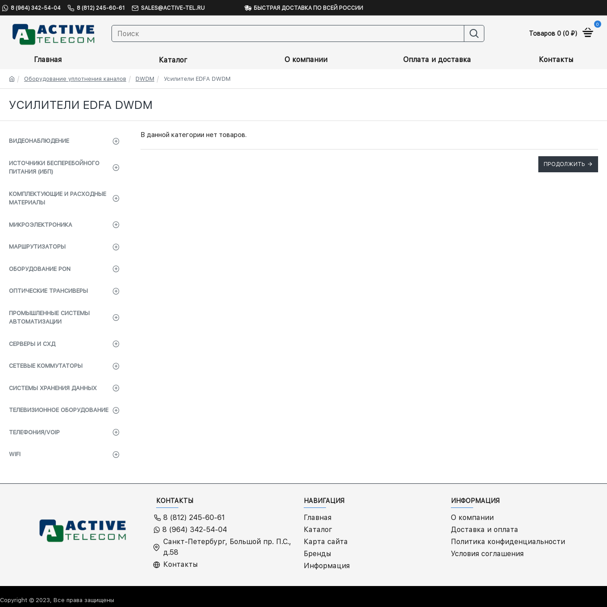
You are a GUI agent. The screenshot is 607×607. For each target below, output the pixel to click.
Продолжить (564, 164)
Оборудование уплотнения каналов (75, 78)
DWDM (145, 78)
